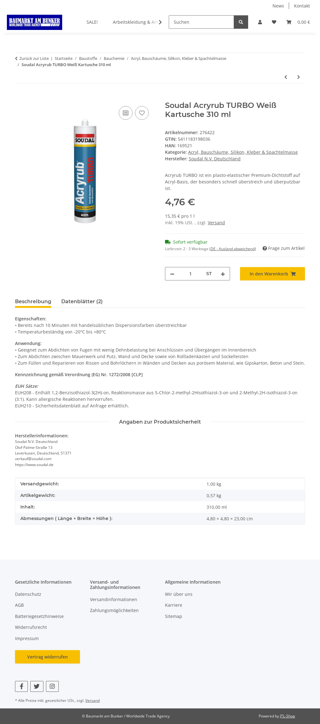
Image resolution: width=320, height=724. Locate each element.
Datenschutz (28, 594)
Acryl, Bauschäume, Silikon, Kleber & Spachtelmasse (243, 152)
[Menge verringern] (172, 273)
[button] (260, 22)
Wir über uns (178, 594)
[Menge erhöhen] (223, 273)
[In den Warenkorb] (20, 97)
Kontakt (302, 6)
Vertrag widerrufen (47, 657)
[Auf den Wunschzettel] (142, 113)
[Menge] (190, 273)
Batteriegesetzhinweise (39, 616)
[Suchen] (201, 22)
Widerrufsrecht (31, 627)
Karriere (173, 605)
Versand (216, 223)
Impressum (27, 638)
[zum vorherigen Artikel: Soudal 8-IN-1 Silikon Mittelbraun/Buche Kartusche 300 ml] (285, 77)
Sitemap (173, 616)
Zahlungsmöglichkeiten (114, 610)
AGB (19, 605)
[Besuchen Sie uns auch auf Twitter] (36, 686)
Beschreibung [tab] (33, 301)
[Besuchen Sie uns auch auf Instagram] (52, 686)
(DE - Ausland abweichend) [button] (232, 248)
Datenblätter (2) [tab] (82, 301)
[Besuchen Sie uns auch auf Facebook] (21, 686)
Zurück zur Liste (34, 58)
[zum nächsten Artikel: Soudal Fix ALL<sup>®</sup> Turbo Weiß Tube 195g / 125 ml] (298, 77)
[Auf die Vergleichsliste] (125, 113)
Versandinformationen (113, 599)
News (278, 6)
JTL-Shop (287, 716)
